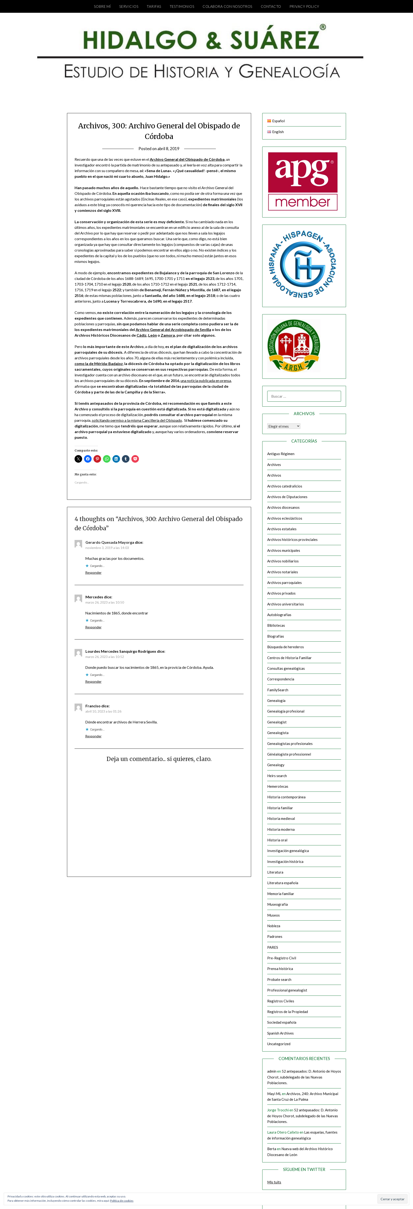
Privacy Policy (304, 6)
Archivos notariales (282, 572)
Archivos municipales (283, 550)
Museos (273, 915)
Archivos (274, 475)
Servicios (129, 6)
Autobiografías (279, 615)
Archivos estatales (282, 529)
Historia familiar (280, 808)
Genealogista (278, 733)
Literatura (275, 872)
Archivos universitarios (285, 604)
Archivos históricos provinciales (292, 539)
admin (271, 1071)
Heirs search (277, 776)
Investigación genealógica (288, 850)
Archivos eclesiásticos (284, 518)
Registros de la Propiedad (287, 1011)
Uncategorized (278, 1044)
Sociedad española (281, 1022)
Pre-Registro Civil (281, 958)
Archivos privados (281, 593)
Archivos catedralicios (284, 486)
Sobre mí (102, 6)
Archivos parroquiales (284, 582)
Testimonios (182, 6)
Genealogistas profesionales (290, 743)
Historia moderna (281, 829)
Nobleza (273, 926)
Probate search (279, 979)
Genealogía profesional (285, 711)
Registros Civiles (280, 1001)
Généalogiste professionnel (289, 754)
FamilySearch (277, 690)
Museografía (277, 904)
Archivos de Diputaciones (287, 497)
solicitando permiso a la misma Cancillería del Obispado (137, 420)
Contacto (271, 6)
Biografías (275, 636)
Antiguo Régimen (280, 454)
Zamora (168, 335)
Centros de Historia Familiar (289, 658)
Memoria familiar (280, 894)
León (152, 335)
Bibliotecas (276, 625)
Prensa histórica (280, 968)
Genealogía (276, 700)
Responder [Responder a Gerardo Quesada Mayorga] (93, 572)
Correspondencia (280, 679)
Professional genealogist (287, 990)
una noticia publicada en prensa (206, 380)
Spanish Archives (280, 1033)
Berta (271, 1149)
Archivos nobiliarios (283, 561)
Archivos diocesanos (283, 507)
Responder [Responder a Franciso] (93, 736)
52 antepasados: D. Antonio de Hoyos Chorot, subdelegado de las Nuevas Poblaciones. (304, 1077)
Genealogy (275, 765)
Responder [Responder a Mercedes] (93, 627)
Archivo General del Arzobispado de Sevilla (173, 329)
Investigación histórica (285, 861)
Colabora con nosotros (228, 6)
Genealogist (277, 722)
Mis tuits (274, 1182)
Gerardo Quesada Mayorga (109, 542)
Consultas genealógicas (286, 668)
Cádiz (142, 335)
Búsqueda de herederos (285, 647)
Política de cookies (121, 1200)
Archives (274, 464)
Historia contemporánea (286, 797)
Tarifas (154, 6)
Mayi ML (274, 1094)
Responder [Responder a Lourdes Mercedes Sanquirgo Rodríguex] (93, 681)
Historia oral (277, 840)
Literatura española (282, 883)
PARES (272, 947)
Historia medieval (281, 818)
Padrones (274, 936)
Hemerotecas (277, 786)
